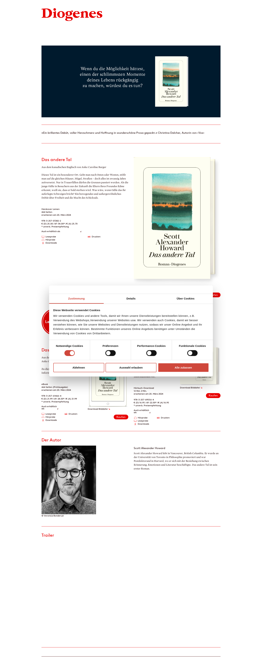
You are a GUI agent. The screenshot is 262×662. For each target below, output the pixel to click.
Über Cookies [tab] (185, 298)
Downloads (51, 242)
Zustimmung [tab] (76, 298)
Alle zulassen (183, 367)
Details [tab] (131, 298)
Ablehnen (78, 367)
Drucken (96, 236)
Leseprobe (50, 236)
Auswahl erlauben (131, 367)
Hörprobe (50, 239)
